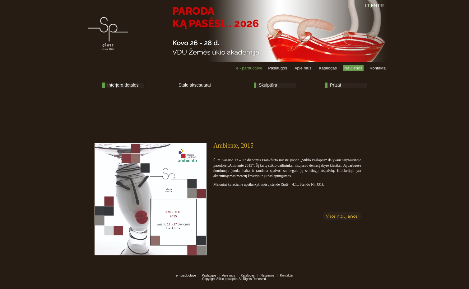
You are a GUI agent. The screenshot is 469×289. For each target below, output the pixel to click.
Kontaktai (378, 68)
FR (381, 5)
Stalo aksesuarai (195, 85)
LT (367, 5)
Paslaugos (277, 68)
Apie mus (303, 68)
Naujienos (353, 68)
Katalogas (328, 68)
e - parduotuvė (249, 68)
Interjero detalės (122, 85)
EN (374, 5)
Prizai (335, 85)
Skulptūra (268, 85)
